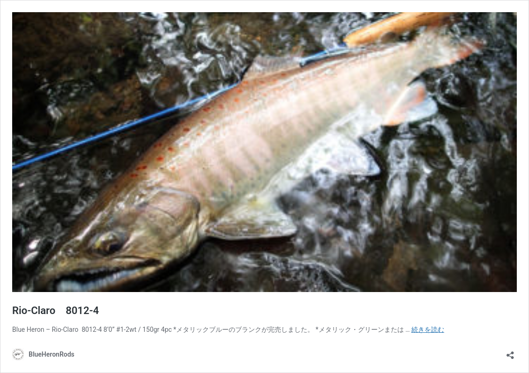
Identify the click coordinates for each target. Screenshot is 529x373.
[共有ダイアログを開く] (510, 352)
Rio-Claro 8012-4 (55, 310)
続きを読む (427, 329)
